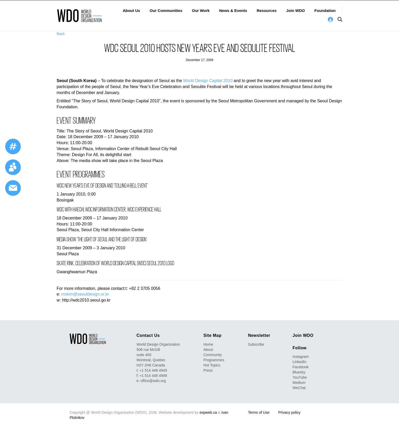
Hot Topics (211, 365)
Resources (267, 10)
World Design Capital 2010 (207, 80)
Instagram (300, 357)
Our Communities (166, 10)
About (208, 349)
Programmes (213, 360)
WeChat (298, 388)
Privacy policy (289, 412)
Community (212, 355)
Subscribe (256, 344)
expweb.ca (208, 412)
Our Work (201, 10)
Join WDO (295, 10)
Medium (298, 382)
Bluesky (298, 372)
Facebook (300, 367)
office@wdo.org (153, 381)
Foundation (325, 10)
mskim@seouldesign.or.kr (85, 294)
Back (61, 34)
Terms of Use (258, 412)
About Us (131, 10)
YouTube (299, 377)
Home (208, 344)
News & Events (233, 10)
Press (208, 370)
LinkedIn (299, 362)
